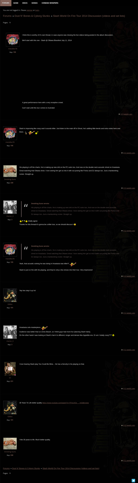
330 (11, 183)
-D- (10, 378)
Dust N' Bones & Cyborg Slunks (32, 16)
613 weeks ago (126, 114)
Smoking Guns (10, 179)
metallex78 (12, 49)
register (29, 10)
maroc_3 (9, 216)
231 (11, 381)
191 (11, 308)
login (37, 10)
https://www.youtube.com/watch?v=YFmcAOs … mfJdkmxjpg (65, 403)
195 (14, 52)
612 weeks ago (129, 231)
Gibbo (9, 304)
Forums (7, 16)
